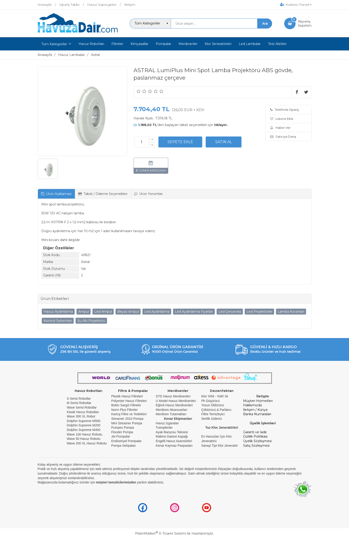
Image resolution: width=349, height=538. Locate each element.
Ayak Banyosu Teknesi (172, 432)
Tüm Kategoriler (54, 44)
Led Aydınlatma (156, 312)
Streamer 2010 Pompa (127, 418)
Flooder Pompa (122, 432)
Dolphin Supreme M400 (83, 430)
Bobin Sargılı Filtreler (126, 405)
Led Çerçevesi (229, 312)
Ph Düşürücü (210, 401)
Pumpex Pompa (122, 427)
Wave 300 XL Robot (81, 416)
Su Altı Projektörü (91, 321)
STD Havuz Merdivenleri (173, 396)
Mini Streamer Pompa (126, 423)
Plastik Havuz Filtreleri (127, 396)
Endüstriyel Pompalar (126, 441)
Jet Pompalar (120, 436)
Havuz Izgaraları (167, 423)
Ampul (83, 312)
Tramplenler (164, 427)
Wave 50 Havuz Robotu (84, 439)
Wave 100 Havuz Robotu (85, 434)
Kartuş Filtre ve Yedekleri (129, 414)
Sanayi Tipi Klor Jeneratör (219, 445)
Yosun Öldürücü (212, 405)
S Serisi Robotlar (79, 398)
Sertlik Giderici (211, 418)
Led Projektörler (259, 312)
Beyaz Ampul (128, 312)
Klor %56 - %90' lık (214, 396)
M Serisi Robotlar (79, 403)
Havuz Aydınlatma (58, 312)
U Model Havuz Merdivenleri (176, 401)
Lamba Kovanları (291, 312)
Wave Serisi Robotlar (82, 407)
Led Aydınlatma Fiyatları (194, 312)
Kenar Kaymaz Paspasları (174, 445)
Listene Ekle (281, 119)
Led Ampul (103, 312)
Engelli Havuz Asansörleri (174, 441)
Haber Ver (280, 127)
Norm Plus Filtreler (124, 410)
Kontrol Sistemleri (58, 321)
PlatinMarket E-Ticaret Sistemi (160, 533)
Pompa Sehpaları (123, 445)
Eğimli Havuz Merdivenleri (174, 405)
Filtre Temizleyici (213, 414)
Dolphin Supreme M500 (83, 421)
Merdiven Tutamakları (171, 414)
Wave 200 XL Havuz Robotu (87, 443)
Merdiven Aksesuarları (171, 410)
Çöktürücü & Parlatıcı (216, 410)
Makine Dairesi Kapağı (172, 436)
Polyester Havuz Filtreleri (129, 401)
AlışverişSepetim (305, 23)
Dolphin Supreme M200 (84, 425)
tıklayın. (221, 125)
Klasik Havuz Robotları (83, 412)
